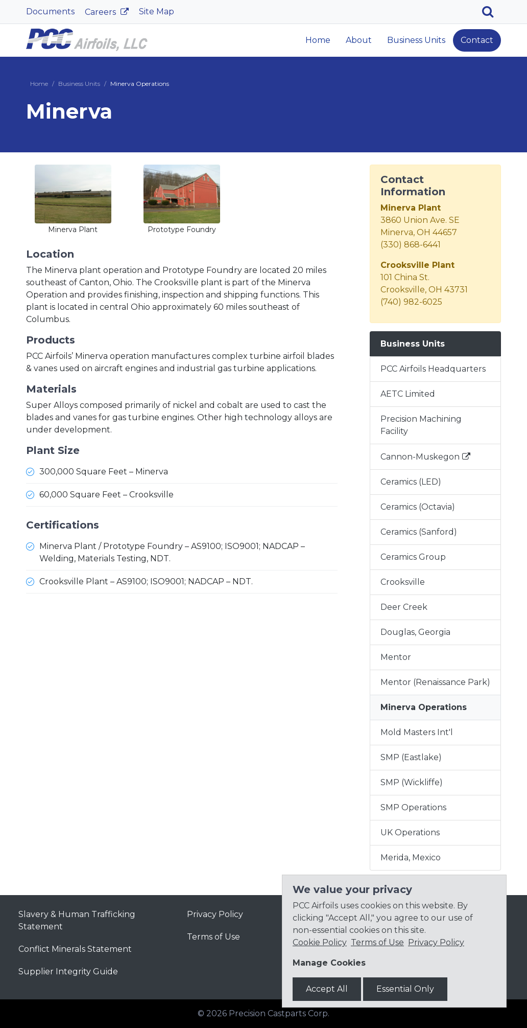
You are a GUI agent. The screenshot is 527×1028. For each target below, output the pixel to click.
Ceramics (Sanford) (418, 532)
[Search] (491, 12)
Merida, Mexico (410, 857)
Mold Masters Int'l (416, 732)
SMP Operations (413, 807)
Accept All (327, 989)
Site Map (156, 11)
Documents (50, 11)
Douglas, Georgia (415, 632)
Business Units (416, 40)
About (359, 40)
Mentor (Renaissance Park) (435, 682)
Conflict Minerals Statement (75, 949)
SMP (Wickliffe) (411, 782)
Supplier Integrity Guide (68, 971)
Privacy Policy (215, 914)
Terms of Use (213, 937)
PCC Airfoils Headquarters (433, 369)
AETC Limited (407, 394)
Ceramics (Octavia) (417, 507)
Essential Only (405, 989)
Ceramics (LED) (410, 482)
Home (317, 40)
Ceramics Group (413, 557)
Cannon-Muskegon (420, 457)
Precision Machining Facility (421, 425)
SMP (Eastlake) (411, 757)
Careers (101, 12)
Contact (477, 40)
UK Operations (410, 832)
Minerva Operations (423, 707)
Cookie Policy (320, 942)
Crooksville (402, 582)
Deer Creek (403, 607)
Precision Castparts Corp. (279, 1013)
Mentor (395, 657)
